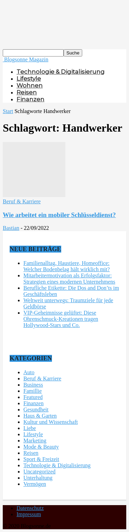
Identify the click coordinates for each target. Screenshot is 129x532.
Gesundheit (36, 409)
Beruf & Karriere (22, 201)
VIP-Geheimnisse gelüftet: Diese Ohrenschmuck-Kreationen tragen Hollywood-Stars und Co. (60, 319)
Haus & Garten (40, 416)
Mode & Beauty (41, 447)
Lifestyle (29, 78)
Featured (33, 397)
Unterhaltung (37, 478)
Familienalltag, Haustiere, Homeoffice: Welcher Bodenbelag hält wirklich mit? (66, 266)
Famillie (32, 391)
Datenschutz (30, 508)
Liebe (29, 428)
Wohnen (30, 85)
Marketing (34, 440)
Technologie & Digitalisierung (61, 71)
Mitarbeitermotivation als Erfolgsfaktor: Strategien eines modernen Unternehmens (69, 279)
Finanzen (30, 99)
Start (8, 111)
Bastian (11, 228)
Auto (28, 372)
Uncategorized (39, 471)
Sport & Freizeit (41, 459)
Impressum (29, 514)
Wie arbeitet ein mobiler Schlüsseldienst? (59, 214)
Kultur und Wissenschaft (50, 422)
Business (33, 385)
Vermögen (34, 484)
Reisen (27, 92)
